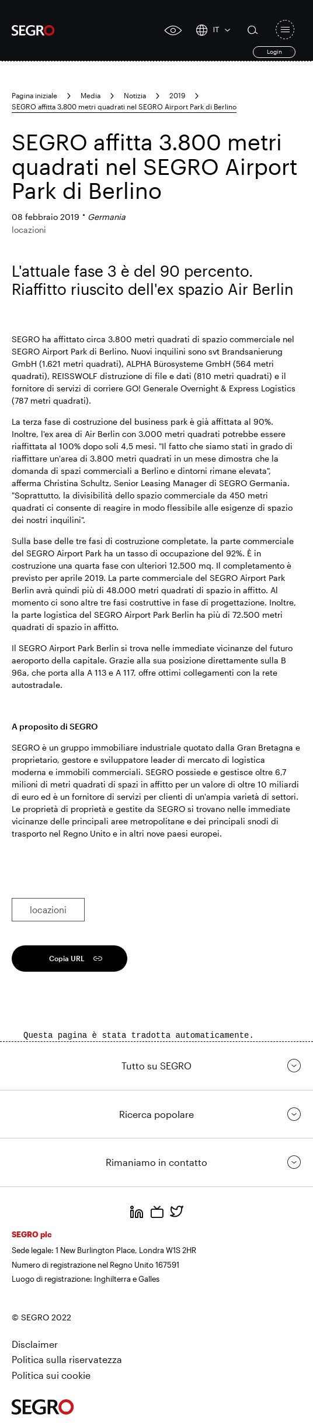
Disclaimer (35, 1344)
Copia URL (67, 958)
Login (274, 51)
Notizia (135, 95)
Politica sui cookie (51, 1375)
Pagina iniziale (34, 95)
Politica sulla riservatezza (67, 1359)
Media (90, 95)
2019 (177, 95)
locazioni (48, 909)
